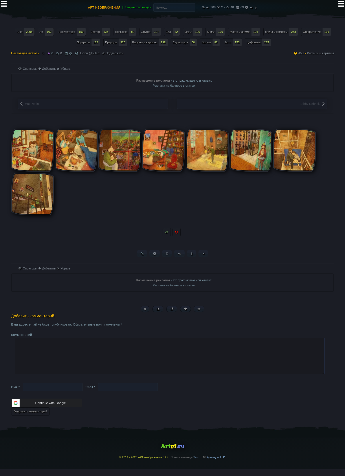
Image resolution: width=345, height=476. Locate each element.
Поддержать (112, 53)
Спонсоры (27, 68)
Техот (197, 464)
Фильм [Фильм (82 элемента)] (211, 42)
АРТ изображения (104, 7)
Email (90, 394)
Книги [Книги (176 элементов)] (216, 32)
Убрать (63, 68)
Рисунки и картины (320, 53)
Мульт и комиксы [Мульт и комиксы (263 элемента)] (281, 32)
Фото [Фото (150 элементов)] (233, 42)
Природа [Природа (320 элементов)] (116, 42)
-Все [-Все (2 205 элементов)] (26, 32)
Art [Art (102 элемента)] (46, 32)
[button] (46, 410)
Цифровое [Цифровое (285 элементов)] (259, 42)
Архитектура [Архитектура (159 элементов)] (72, 32)
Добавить (47, 68)
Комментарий (21, 335)
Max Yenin (32, 104)
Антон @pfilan (89, 53)
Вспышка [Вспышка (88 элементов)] (125, 32)
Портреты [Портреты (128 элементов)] (88, 42)
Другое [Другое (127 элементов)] (151, 32)
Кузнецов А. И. (216, 464)
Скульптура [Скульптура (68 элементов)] (184, 42)
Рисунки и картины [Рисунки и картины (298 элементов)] (150, 42)
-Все (301, 53)
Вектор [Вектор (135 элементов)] (100, 32)
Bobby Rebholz (309, 104)
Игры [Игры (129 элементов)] (193, 32)
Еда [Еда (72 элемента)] (173, 32)
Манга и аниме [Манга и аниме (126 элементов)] (245, 32)
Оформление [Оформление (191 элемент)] (317, 32)
